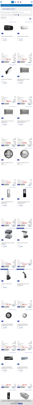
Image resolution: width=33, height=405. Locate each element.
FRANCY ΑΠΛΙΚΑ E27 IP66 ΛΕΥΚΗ (22, 36)
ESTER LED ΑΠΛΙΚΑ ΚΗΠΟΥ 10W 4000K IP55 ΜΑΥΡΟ (7, 243)
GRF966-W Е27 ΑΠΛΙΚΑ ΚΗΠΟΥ (6, 283)
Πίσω (31, 12)
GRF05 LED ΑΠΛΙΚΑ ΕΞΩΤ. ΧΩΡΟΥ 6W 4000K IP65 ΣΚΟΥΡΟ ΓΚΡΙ (23, 121)
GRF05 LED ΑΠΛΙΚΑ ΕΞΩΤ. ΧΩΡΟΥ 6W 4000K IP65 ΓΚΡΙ (7, 121)
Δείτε (2, 103)
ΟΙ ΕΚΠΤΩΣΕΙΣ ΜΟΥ (15, 2)
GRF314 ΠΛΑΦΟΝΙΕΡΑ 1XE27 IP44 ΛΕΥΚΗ (23, 163)
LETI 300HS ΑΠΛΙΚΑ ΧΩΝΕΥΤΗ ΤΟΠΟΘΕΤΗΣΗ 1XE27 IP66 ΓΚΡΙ (22, 368)
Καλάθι (18, 2)
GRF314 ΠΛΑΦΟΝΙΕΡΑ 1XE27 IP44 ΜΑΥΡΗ (7, 163)
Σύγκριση (6, 103)
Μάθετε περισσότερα (14, 403)
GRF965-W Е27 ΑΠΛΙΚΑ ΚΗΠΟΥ (22, 242)
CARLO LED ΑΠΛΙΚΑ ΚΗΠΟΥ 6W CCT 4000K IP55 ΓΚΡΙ (7, 202)
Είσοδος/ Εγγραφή (20, 1)
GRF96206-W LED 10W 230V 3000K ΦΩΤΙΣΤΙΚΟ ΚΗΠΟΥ (23, 284)
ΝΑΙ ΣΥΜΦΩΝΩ (20, 403)
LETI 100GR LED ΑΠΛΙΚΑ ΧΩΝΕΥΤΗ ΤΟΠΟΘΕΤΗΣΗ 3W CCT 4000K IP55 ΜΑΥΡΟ (7, 325)
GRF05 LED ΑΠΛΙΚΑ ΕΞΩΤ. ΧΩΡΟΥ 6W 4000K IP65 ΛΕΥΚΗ (23, 80)
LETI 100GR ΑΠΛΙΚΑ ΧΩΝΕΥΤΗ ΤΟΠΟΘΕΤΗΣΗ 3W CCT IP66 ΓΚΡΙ (22, 325)
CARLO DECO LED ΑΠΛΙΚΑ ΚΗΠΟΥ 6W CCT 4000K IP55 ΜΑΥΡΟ (23, 202)
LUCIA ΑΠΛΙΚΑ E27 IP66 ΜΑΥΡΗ (6, 79)
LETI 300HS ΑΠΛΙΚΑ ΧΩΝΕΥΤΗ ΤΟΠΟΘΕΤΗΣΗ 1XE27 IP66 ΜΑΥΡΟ (7, 368)
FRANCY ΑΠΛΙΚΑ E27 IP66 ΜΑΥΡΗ (7, 36)
